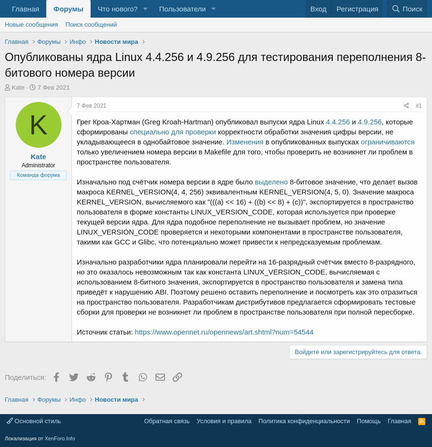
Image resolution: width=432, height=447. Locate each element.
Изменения (245, 142)
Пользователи (182, 9)
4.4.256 (338, 122)
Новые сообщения (31, 24)
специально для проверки (173, 132)
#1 (419, 105)
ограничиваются (388, 142)
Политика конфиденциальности (304, 421)
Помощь (369, 421)
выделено (271, 182)
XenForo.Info (60, 438)
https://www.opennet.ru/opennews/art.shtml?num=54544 (224, 332)
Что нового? (118, 9)
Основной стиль (34, 421)
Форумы (68, 9)
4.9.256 (370, 122)
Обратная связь (167, 421)
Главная (25, 9)
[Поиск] (407, 9)
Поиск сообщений (91, 24)
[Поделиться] (406, 106)
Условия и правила (224, 421)
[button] (145, 9)
